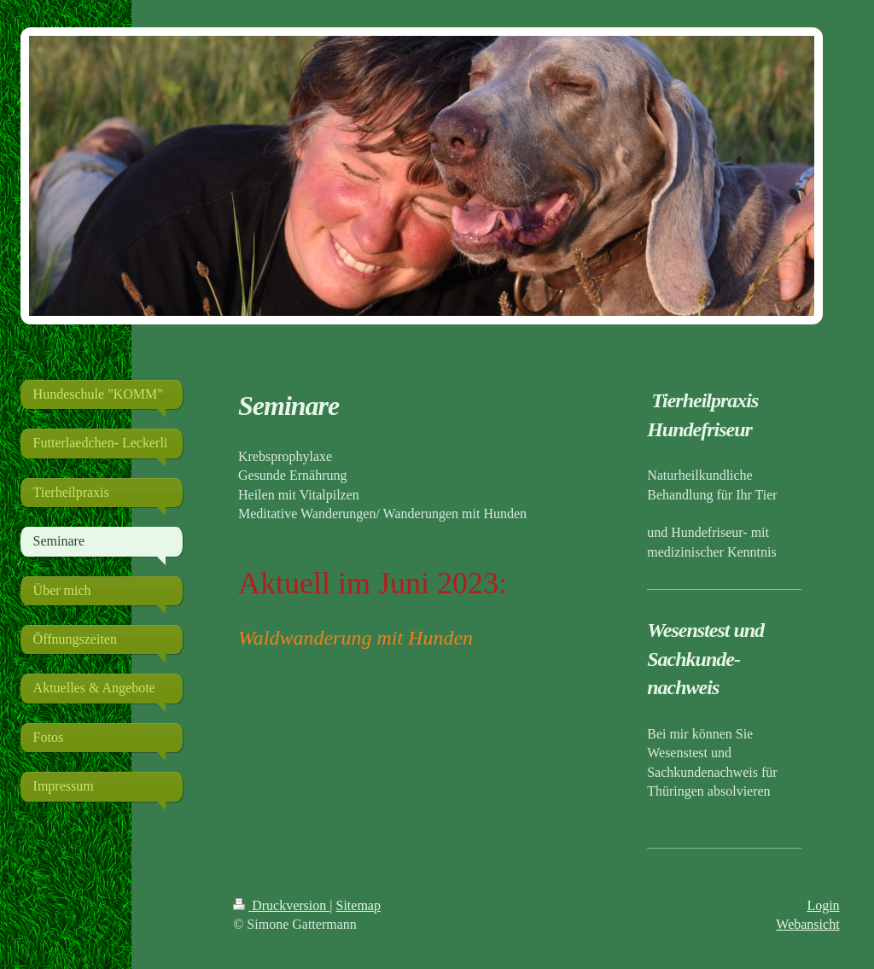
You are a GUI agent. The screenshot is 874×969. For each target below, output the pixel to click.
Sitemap (358, 905)
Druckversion (281, 905)
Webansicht (807, 924)
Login (823, 905)
